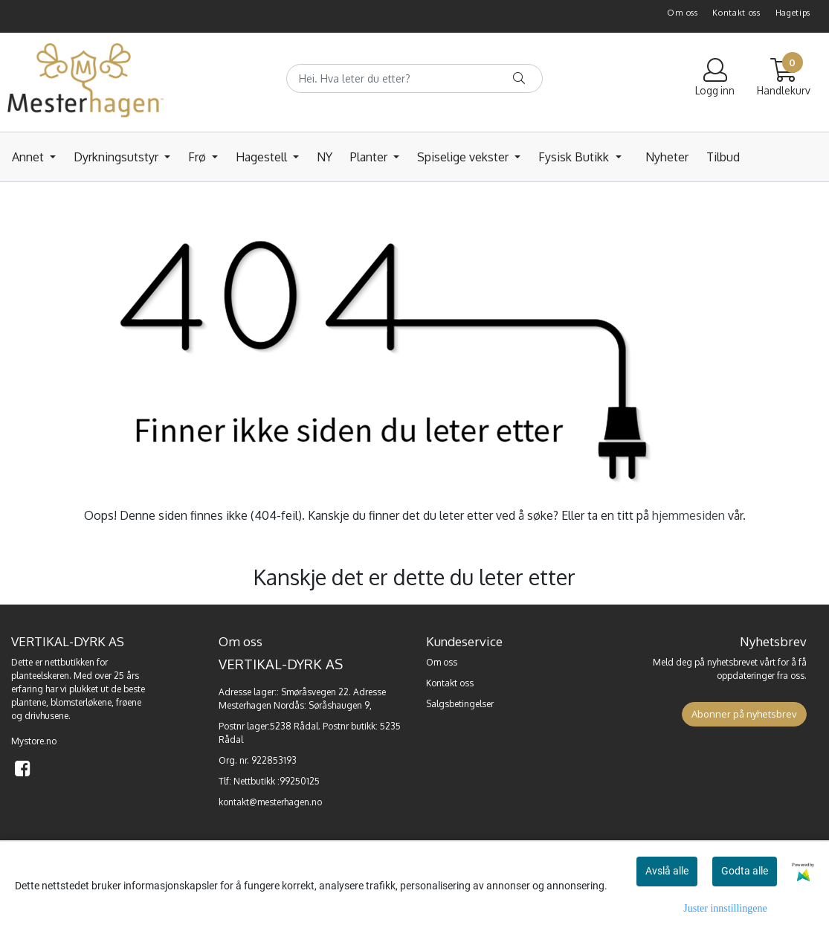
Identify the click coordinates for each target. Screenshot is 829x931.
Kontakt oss (736, 12)
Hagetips (793, 12)
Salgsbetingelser (460, 703)
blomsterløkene (81, 702)
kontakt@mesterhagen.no (270, 802)
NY (324, 156)
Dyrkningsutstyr (117, 156)
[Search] (414, 78)
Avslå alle (666, 871)
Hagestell (263, 156)
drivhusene (46, 715)
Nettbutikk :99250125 (276, 781)
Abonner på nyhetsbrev (744, 714)
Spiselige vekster (464, 156)
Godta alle (744, 871)
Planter (370, 156)
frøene (128, 702)
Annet (29, 156)
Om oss (682, 12)
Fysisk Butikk (575, 156)
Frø (198, 156)
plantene (28, 702)
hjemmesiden (688, 515)
